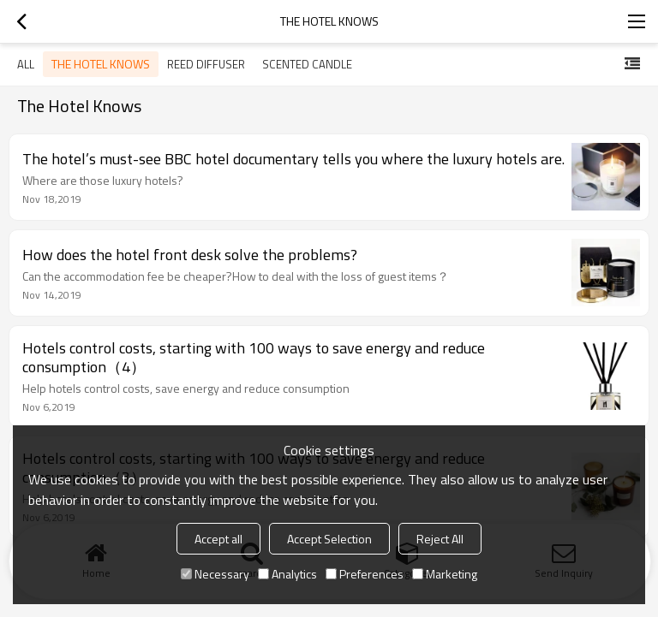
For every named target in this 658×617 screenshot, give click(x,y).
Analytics (287, 574)
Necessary (215, 574)
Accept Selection (329, 539)
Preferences (365, 574)
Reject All (440, 539)
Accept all (218, 539)
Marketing (444, 574)
